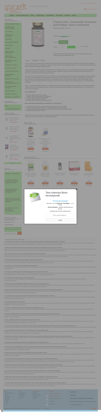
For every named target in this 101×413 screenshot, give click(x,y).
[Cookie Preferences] (2, 410)
